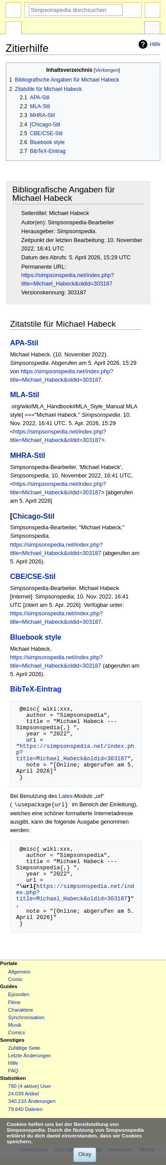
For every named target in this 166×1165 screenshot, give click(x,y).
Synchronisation (26, 1017)
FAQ (13, 1071)
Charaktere (20, 1010)
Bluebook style (36, 637)
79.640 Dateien (25, 1109)
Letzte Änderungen (29, 1056)
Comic (15, 979)
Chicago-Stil (33, 516)
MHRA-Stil (27, 455)
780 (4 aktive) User (29, 1086)
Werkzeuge (152, 29)
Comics (16, 1033)
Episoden (18, 994)
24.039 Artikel (23, 1094)
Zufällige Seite (24, 1048)
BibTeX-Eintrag (36, 689)
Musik (14, 1025)
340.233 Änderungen (31, 1101)
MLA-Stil (24, 395)
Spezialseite (13, 29)
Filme (14, 1002)
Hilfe (148, 44)
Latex (66, 796)
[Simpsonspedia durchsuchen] (76, 10)
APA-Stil (24, 343)
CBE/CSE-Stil (33, 576)
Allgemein (19, 972)
